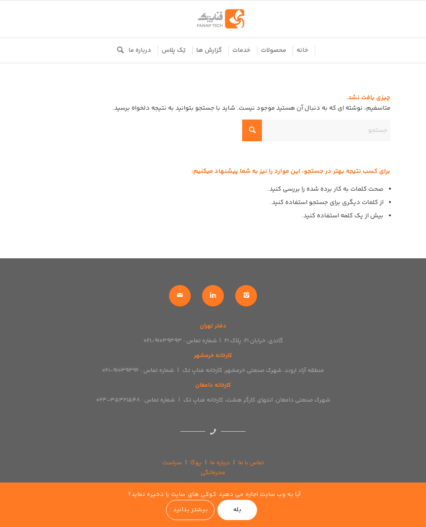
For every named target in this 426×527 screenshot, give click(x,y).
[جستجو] (118, 50)
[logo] (213, 19)
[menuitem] (303, 50)
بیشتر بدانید (190, 510)
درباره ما (220, 463)
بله (237, 510)
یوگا (196, 463)
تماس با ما (251, 463)
